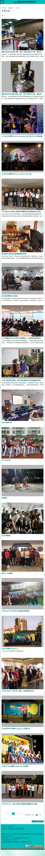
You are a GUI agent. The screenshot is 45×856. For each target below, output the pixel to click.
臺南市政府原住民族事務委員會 (24, 2)
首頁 (5, 8)
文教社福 (17, 8)
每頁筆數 (27, 815)
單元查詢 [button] (2, 15)
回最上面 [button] (40, 821)
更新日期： (5, 826)
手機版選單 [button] (2, 2)
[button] (37, 815)
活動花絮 (10, 8)
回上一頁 (34, 821)
